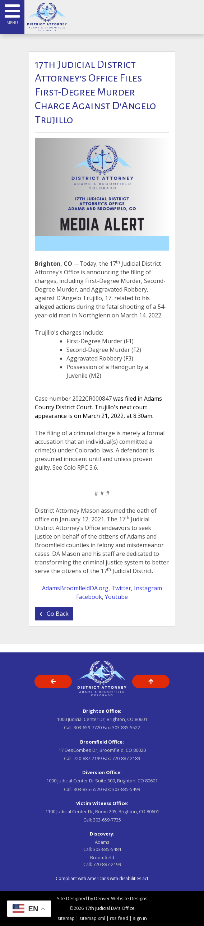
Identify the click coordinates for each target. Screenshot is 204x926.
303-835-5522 (126, 727)
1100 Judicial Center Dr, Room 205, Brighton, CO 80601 (102, 811)
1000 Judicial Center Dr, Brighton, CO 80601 (102, 719)
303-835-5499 (126, 789)
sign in (140, 918)
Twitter (121, 588)
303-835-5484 (107, 849)
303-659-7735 (107, 819)
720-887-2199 (88, 758)
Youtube (116, 597)
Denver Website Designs (121, 898)
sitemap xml (92, 918)
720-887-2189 (126, 758)
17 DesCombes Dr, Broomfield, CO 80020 (102, 750)
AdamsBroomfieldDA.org (75, 588)
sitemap (66, 918)
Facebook (89, 597)
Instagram (148, 588)
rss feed (119, 918)
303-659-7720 (88, 727)
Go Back (54, 614)
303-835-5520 (88, 789)
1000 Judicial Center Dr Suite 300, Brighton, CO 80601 (102, 780)
